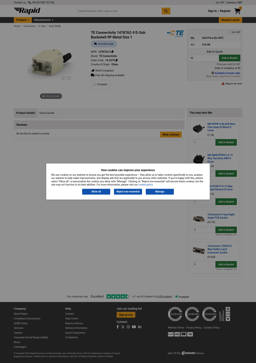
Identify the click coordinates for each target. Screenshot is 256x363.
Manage (159, 191)
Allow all (96, 191)
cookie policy (145, 184)
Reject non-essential (127, 191)
